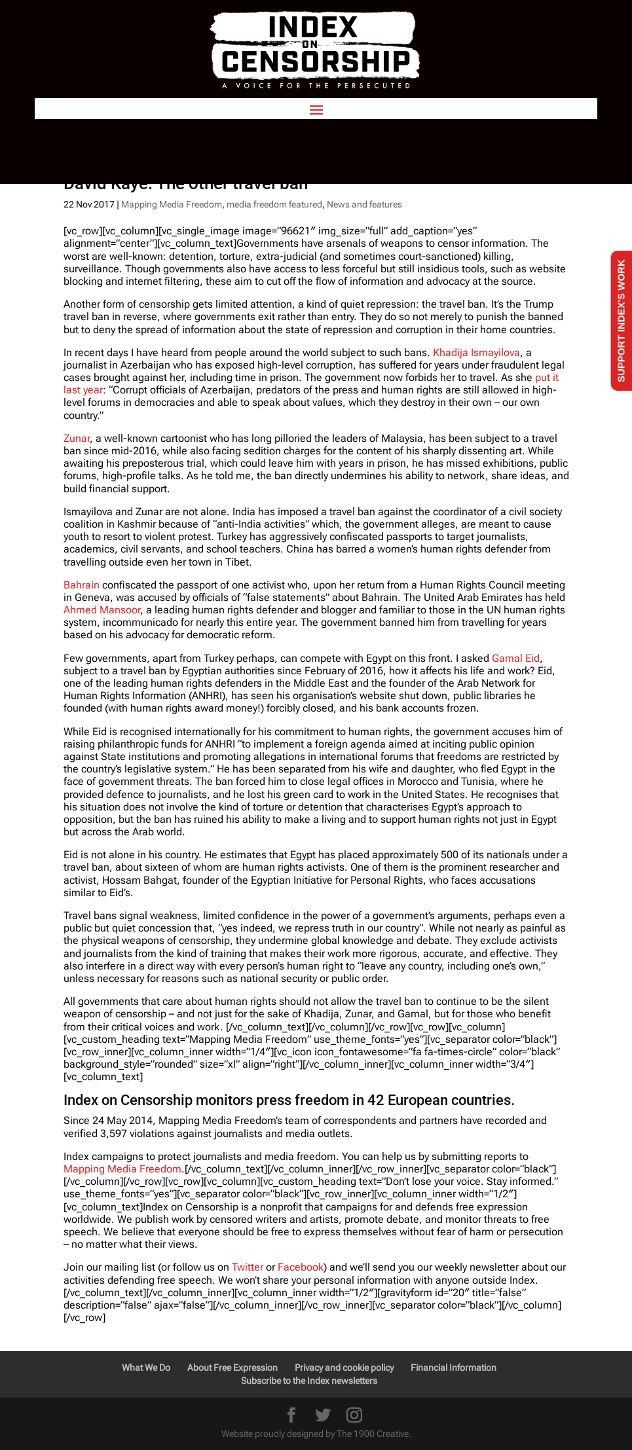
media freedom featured (274, 204)
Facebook (301, 1267)
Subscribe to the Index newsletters (309, 1380)
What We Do (146, 1367)
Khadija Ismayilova (476, 352)
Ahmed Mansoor (102, 610)
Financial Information (453, 1367)
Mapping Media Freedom (171, 204)
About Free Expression (232, 1367)
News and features (364, 204)
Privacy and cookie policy (344, 1367)
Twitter (247, 1267)
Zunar (77, 438)
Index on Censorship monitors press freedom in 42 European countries (287, 1100)
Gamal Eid (516, 658)
